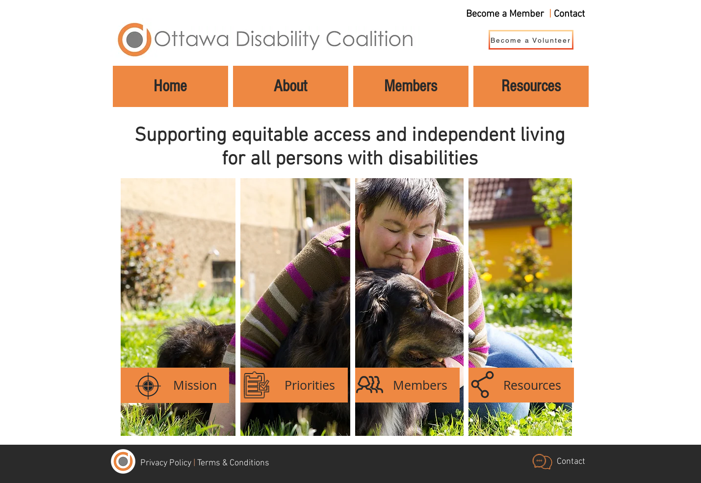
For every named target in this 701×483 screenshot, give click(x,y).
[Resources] (519, 385)
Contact (569, 14)
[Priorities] (293, 385)
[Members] (405, 385)
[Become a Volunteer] (531, 40)
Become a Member (505, 14)
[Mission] (175, 385)
